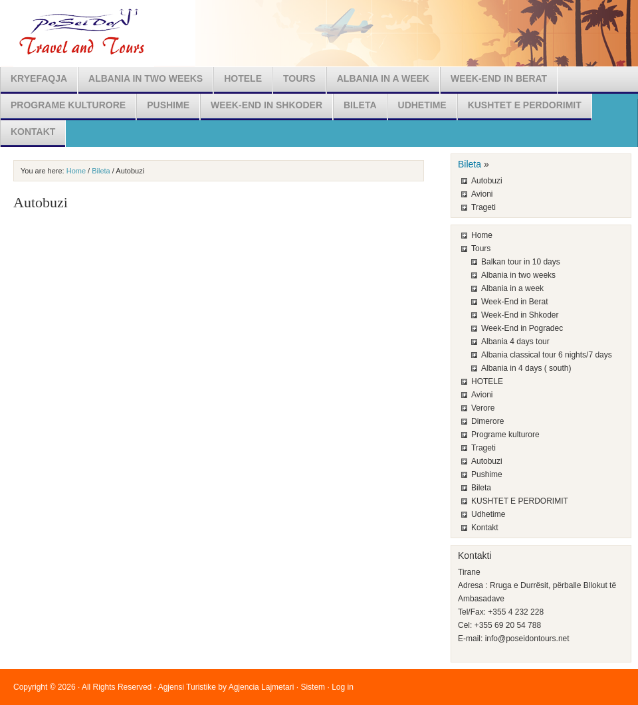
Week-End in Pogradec (522, 328)
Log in (343, 687)
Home (76, 171)
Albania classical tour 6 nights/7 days (546, 354)
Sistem (312, 687)
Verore (482, 408)
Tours (299, 78)
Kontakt (33, 131)
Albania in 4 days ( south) (526, 368)
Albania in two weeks (145, 78)
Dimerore (487, 421)
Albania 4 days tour (515, 341)
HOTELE (243, 78)
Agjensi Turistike (187, 687)
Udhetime (422, 105)
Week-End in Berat (499, 78)
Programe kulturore (68, 105)
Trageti (483, 207)
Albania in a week (383, 78)
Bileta (360, 105)
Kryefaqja (39, 78)
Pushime (168, 105)
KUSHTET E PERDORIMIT (525, 105)
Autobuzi (486, 180)
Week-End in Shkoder (266, 105)
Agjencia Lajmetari (261, 687)
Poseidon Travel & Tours (319, 33)
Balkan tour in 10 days (520, 261)
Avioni (481, 194)
